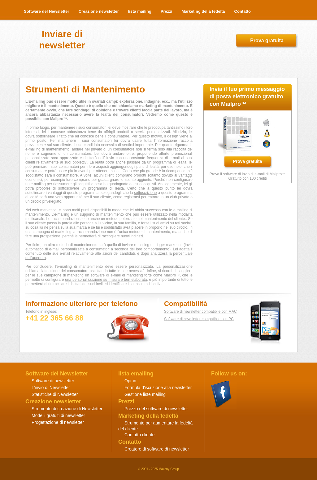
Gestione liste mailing (145, 394)
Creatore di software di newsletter (156, 448)
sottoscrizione (145, 193)
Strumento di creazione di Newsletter (67, 408)
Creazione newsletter (99, 11)
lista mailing (139, 11)
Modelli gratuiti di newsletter (58, 415)
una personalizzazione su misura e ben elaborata (106, 279)
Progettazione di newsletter (58, 422)
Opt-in (130, 380)
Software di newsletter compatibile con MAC (200, 311)
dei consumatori (128, 114)
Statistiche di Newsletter (55, 394)
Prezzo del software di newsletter (156, 408)
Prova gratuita (267, 40)
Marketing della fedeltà (203, 11)
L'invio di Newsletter (51, 387)
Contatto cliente (139, 434)
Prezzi (166, 11)
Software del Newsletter (46, 11)
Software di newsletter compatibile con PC (199, 319)
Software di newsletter (53, 380)
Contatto (242, 11)
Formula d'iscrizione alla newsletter (158, 387)
